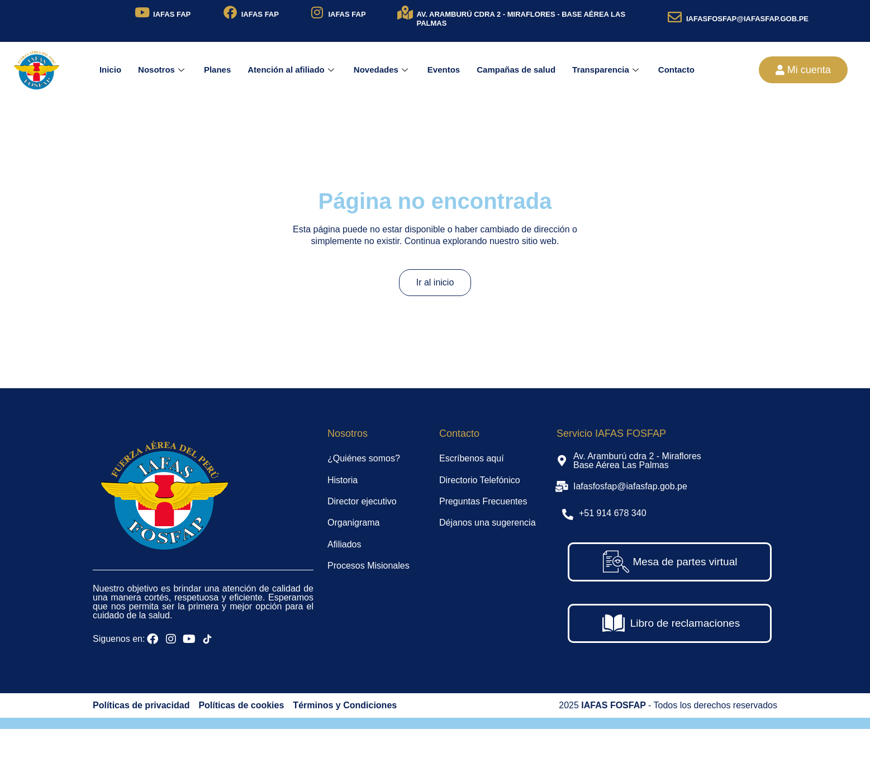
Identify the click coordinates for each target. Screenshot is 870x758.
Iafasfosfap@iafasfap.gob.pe (630, 486)
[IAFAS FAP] (142, 12)
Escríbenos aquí (471, 458)
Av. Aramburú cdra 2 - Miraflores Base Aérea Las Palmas (637, 460)
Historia (342, 480)
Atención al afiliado (292, 69)
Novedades (382, 69)
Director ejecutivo (362, 501)
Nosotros (162, 69)
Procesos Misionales (368, 565)
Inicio (110, 69)
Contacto (676, 69)
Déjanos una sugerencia (487, 522)
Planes (217, 69)
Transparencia (606, 69)
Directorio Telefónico (479, 480)
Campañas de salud (516, 69)
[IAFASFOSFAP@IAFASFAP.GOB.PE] (675, 17)
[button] (803, 69)
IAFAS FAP (172, 14)
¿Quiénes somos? (363, 458)
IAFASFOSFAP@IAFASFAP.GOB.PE (747, 19)
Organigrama (353, 522)
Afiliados (344, 544)
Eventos (443, 69)
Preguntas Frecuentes (483, 501)
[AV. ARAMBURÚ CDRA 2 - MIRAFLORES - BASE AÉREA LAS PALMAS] (405, 13)
